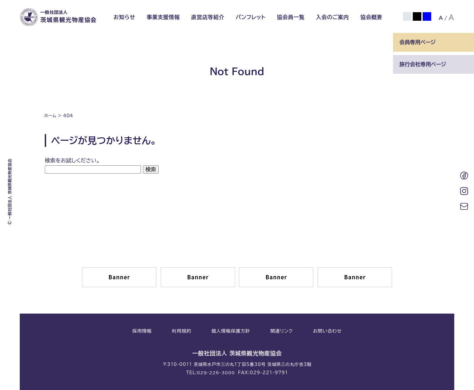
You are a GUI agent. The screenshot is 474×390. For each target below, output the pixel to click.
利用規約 (181, 330)
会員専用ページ (417, 42)
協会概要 (371, 17)
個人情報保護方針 (230, 330)
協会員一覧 (290, 17)
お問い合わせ (327, 330)
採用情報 (142, 330)
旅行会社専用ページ (422, 64)
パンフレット (251, 17)
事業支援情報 (163, 17)
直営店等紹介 (207, 17)
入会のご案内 (332, 17)
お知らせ (124, 17)
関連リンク (281, 330)
